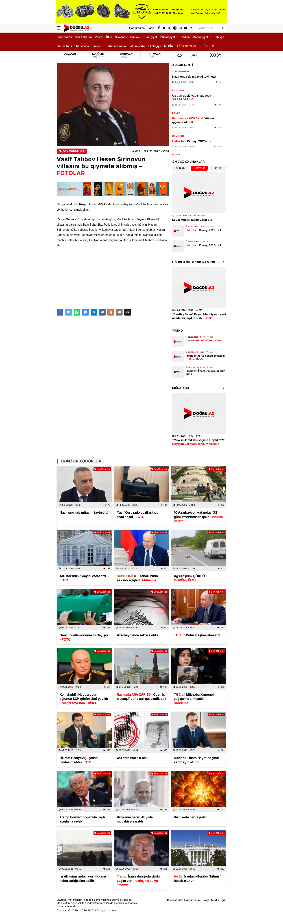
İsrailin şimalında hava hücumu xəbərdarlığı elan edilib (83, 878)
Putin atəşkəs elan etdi (197, 635)
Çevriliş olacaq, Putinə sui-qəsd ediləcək (141, 697)
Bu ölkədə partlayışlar (190, 817)
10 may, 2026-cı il (203, 230)
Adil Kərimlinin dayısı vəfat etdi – (84, 578)
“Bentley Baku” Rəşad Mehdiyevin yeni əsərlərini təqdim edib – (199, 316)
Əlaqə (205, 900)
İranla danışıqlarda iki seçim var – (138, 880)
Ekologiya (154, 46)
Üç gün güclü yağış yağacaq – (192, 97)
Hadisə (185, 37)
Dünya (134, 37)
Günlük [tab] (180, 168)
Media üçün (218, 900)
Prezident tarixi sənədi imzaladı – (205, 357)
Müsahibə (82, 46)
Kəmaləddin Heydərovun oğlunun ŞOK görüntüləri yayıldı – (84, 699)
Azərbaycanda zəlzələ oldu (137, 635)
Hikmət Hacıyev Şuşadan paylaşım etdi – (78, 760)
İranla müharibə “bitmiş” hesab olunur (197, 878)
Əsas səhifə (64, 37)
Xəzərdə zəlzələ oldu (133, 758)
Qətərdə (204, 340)
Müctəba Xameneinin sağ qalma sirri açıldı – (196, 699)
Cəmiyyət (150, 37)
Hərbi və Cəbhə (116, 46)
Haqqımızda (192, 900)
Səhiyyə (219, 37)
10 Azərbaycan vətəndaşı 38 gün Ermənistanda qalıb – (198, 517)
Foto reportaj (137, 46)
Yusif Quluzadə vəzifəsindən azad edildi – (138, 515)
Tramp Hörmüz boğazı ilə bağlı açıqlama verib (82, 819)
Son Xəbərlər (83, 37)
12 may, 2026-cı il (203, 245)
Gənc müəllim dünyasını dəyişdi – (84, 637)
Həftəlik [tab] (199, 168)
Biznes (176, 113)
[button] (127, 312)
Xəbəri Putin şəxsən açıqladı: (138, 578)
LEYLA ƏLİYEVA (186, 46)
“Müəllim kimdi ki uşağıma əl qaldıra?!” (198, 442)
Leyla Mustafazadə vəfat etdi (192, 219)
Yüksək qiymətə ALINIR (193, 120)
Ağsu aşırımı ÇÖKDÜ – (190, 578)
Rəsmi (99, 37)
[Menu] (60, 28)
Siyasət (120, 37)
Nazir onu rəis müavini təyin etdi (194, 76)
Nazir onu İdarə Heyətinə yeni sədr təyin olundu (196, 760)
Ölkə (109, 37)
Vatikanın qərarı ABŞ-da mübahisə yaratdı (135, 819)
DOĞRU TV (206, 46)
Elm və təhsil (65, 46)
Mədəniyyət (200, 37)
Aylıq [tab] (218, 168)
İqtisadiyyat (167, 37)
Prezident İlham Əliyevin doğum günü (205, 372)
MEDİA (168, 46)
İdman (96, 46)
